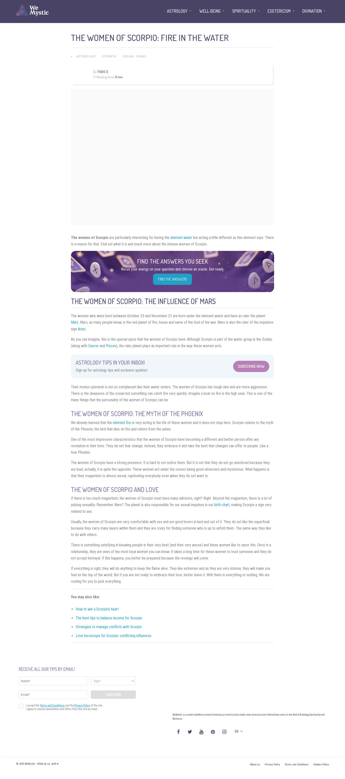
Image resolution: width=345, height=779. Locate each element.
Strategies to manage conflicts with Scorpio (109, 627)
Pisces (111, 346)
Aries (82, 329)
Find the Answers (172, 279)
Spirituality (244, 11)
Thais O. (103, 72)
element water (181, 237)
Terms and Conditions (297, 764)
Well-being (209, 11)
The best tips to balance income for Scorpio (109, 618)
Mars (74, 322)
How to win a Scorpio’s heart (97, 609)
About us (255, 764)
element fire (122, 422)
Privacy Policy (272, 764)
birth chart (222, 504)
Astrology (86, 56)
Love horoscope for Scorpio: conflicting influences (113, 635)
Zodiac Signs (134, 56)
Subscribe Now (251, 366)
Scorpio (109, 56)
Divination (312, 11)
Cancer (93, 346)
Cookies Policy (321, 764)
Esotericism (279, 11)
